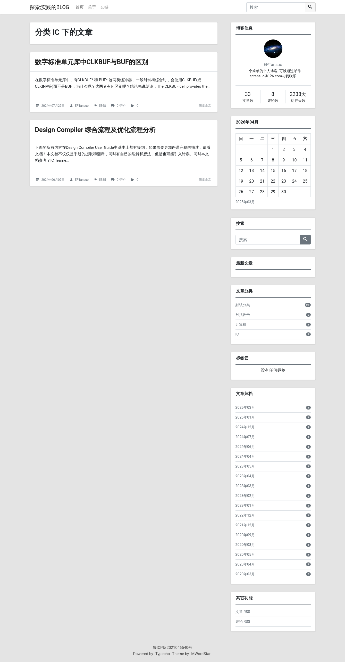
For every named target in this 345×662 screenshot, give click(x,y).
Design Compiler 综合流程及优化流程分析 (102, 129)
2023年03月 (245, 486)
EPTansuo (82, 106)
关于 (92, 7)
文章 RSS (242, 612)
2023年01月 (245, 505)
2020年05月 (245, 554)
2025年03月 (245, 202)
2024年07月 (245, 437)
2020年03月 (245, 574)
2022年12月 (245, 515)
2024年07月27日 (52, 106)
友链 (104, 7)
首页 (79, 7)
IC (137, 106)
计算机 (240, 324)
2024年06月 (245, 447)
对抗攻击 (242, 315)
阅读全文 (205, 105)
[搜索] (275, 7)
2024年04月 (245, 456)
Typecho (162, 653)
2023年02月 (245, 496)
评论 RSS (242, 621)
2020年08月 (245, 545)
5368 (102, 106)
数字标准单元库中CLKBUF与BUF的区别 (98, 62)
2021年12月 (245, 525)
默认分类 (242, 305)
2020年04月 (245, 564)
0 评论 (121, 106)
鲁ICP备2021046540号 (172, 647)
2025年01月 (245, 417)
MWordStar (201, 653)
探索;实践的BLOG (49, 7)
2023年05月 (245, 466)
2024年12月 (245, 427)
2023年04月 (245, 476)
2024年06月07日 (52, 180)
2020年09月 (245, 535)
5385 (102, 180)
